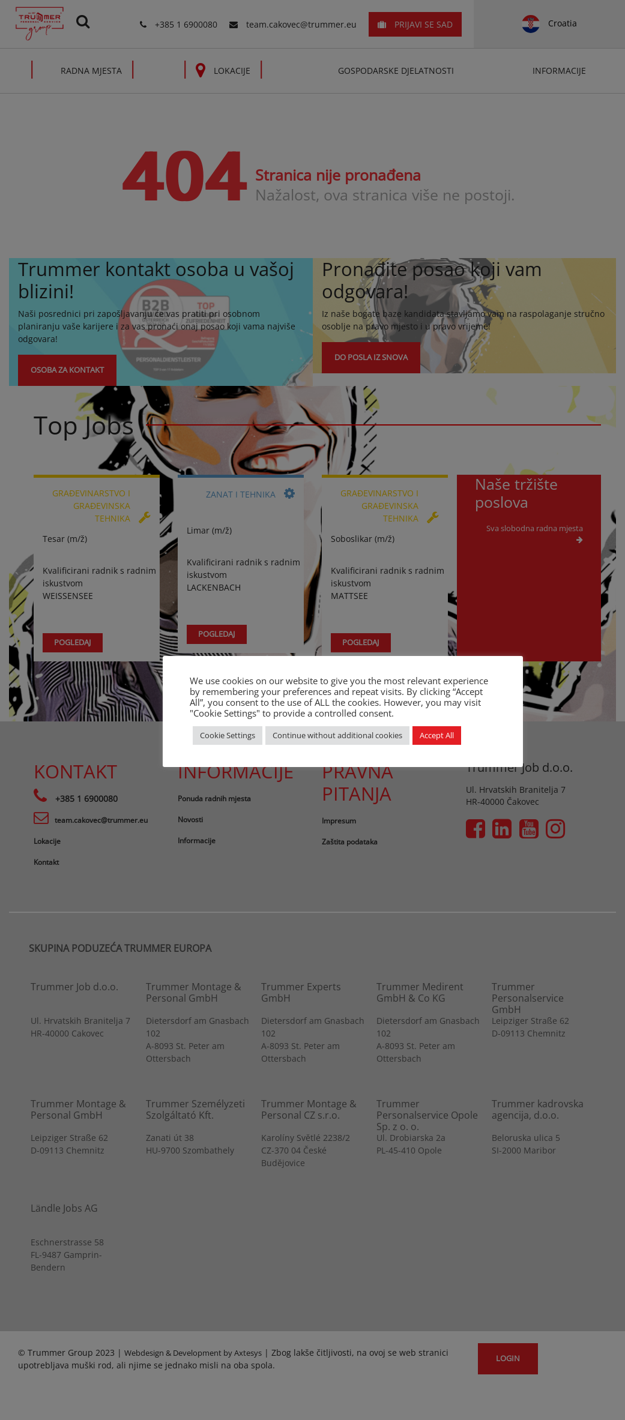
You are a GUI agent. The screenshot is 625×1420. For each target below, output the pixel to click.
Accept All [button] (437, 735)
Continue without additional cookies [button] (337, 735)
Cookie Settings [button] (227, 735)
